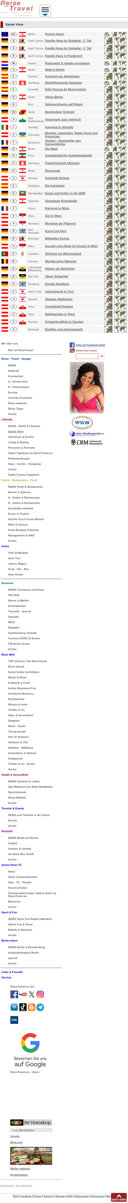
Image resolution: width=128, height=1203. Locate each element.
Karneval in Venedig (59, 127)
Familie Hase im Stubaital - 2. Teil (68, 41)
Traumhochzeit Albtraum (62, 163)
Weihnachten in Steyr (60, 314)
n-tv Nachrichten (23, 1129)
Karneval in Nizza (57, 208)
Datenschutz (81, 1196)
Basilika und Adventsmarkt (64, 329)
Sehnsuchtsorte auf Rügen (64, 104)
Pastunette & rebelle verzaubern (67, 63)
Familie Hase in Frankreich (63, 56)
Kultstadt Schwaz (57, 178)
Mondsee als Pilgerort (60, 223)
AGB (69, 1196)
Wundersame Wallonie (60, 261)
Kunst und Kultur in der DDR (65, 193)
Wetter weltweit (20, 1168)
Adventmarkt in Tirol (59, 291)
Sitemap (60, 1196)
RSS (15, 1196)
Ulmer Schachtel (56, 276)
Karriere (48, 1196)
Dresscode (52, 170)
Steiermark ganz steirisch (63, 119)
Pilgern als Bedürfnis (60, 269)
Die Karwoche (54, 185)
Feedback (26, 1196)
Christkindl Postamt (59, 306)
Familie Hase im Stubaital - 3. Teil (68, 48)
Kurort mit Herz (55, 231)
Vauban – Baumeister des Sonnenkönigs (63, 142)
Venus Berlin (54, 97)
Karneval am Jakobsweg (62, 76)
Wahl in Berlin (55, 70)
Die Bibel (51, 149)
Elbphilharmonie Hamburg (63, 83)
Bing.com (16, 1142)
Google (15, 1136)
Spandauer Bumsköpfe (61, 201)
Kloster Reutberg (57, 284)
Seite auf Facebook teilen (90, 345)
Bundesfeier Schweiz (60, 112)
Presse (37, 1196)
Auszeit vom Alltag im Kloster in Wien (71, 246)
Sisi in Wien (53, 216)
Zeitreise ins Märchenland (63, 254)
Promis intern (54, 34)
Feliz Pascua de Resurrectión (65, 89)
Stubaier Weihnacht (59, 299)
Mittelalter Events (57, 238)
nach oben (119, 1199)
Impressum (97, 1196)
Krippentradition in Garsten (64, 322)
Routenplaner (19, 1174)
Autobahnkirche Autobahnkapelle (68, 155)
